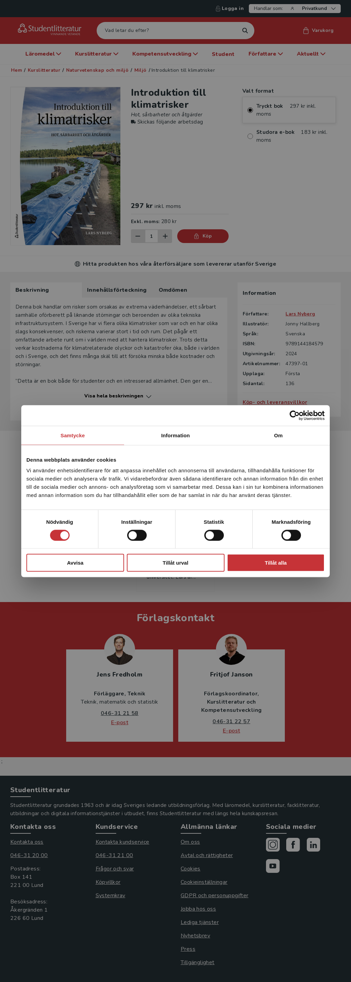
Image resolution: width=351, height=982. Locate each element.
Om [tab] (278, 435)
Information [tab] (175, 435)
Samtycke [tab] (73, 435)
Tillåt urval (176, 563)
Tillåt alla (276, 563)
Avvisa (75, 563)
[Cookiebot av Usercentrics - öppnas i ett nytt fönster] (295, 415)
